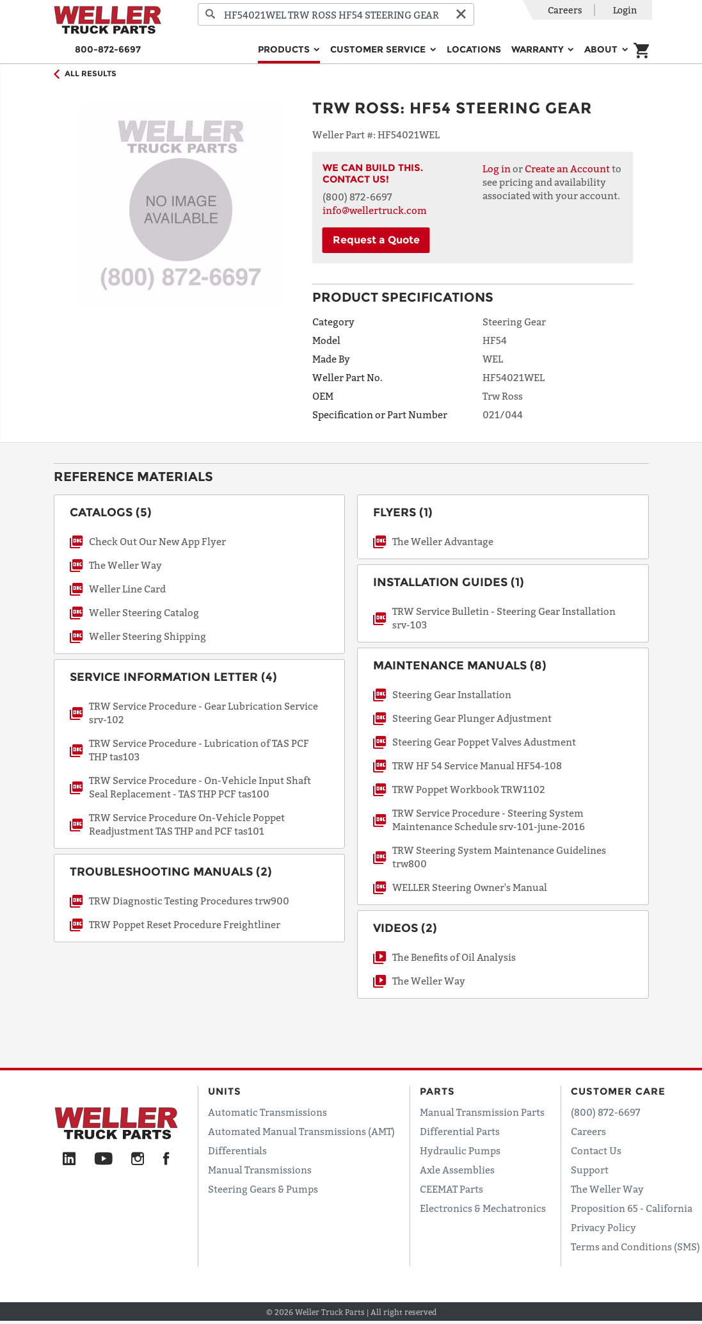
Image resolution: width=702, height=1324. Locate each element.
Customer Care (618, 1091)
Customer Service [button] (379, 49)
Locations (474, 49)
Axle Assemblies (457, 1169)
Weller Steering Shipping (147, 636)
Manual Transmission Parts (482, 1112)
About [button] (602, 49)
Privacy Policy (603, 1227)
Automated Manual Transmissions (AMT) (301, 1131)
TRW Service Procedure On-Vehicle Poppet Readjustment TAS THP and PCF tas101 (187, 824)
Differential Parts (460, 1131)
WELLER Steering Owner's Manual (469, 887)
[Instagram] (138, 1159)
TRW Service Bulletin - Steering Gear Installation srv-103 (504, 617)
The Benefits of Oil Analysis (454, 957)
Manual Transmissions (260, 1169)
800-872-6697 (108, 49)
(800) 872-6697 (606, 1112)
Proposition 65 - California (631, 1208)
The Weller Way (125, 565)
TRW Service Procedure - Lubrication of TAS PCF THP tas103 (199, 749)
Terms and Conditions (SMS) (635, 1246)
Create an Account (567, 168)
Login (625, 9)
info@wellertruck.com (375, 210)
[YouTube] (103, 1159)
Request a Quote (376, 240)
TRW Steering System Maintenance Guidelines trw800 (499, 856)
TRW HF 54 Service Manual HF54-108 (477, 765)
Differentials (237, 1150)
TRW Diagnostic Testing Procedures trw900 (189, 900)
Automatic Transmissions (267, 1112)
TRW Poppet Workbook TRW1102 (468, 789)
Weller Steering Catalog (144, 612)
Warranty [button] (538, 49)
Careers (565, 9)
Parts (437, 1091)
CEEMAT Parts (451, 1189)
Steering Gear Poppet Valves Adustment (484, 742)
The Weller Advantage (442, 541)
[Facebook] (166, 1159)
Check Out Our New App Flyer (157, 541)
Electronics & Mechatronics (483, 1208)
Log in (497, 168)
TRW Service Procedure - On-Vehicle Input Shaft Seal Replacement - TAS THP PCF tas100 (200, 786)
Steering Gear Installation (451, 694)
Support (590, 1169)
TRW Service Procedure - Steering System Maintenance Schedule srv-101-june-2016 (488, 819)
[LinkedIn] (69, 1159)
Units (224, 1091)
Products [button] (285, 49)
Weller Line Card (127, 588)
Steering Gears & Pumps (263, 1189)
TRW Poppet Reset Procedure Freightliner (184, 924)
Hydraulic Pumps (460, 1150)
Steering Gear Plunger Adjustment (472, 718)
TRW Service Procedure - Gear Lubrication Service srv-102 (203, 712)
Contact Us (596, 1150)
